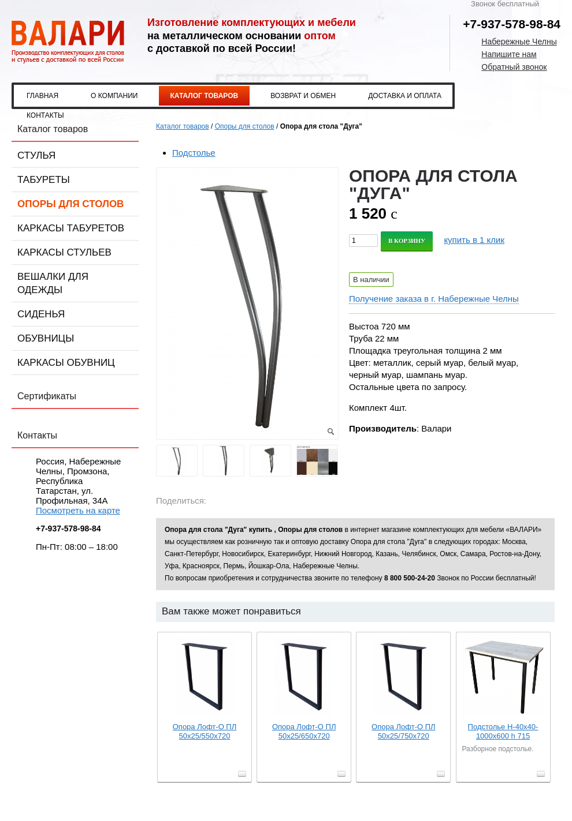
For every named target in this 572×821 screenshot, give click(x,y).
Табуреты (43, 179)
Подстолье (194, 153)
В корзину (406, 240)
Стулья (36, 155)
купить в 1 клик (474, 240)
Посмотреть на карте (78, 510)
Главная (42, 96)
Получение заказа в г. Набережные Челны (434, 298)
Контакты (45, 115)
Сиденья (41, 314)
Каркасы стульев (64, 252)
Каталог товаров (204, 96)
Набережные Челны (518, 41)
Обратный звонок (514, 67)
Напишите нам (508, 54)
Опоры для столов (70, 203)
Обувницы (45, 338)
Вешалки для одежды (52, 283)
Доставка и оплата (404, 96)
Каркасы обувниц (66, 362)
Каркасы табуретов (70, 228)
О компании (114, 96)
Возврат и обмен (303, 96)
